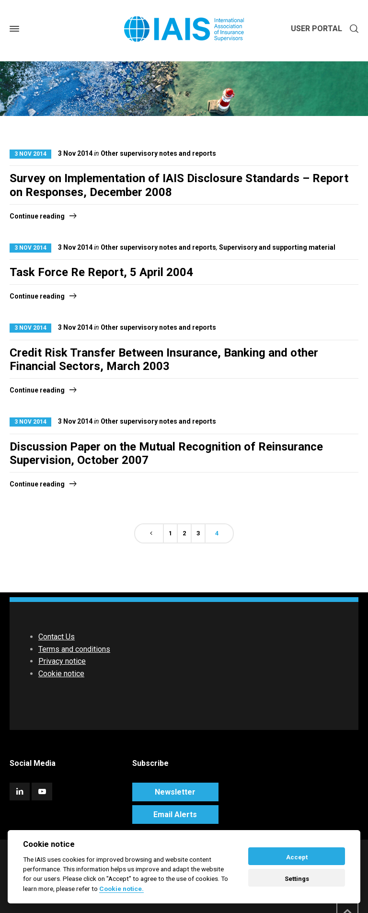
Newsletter (175, 792)
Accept (297, 857)
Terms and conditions (74, 649)
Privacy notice (62, 661)
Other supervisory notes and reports (158, 153)
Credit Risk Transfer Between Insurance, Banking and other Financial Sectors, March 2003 (164, 359)
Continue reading (37, 216)
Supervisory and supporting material (277, 247)
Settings (297, 878)
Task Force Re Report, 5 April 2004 (101, 272)
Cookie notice (61, 673)
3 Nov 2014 (30, 153)
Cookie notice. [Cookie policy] (121, 888)
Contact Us (56, 636)
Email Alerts (175, 814)
